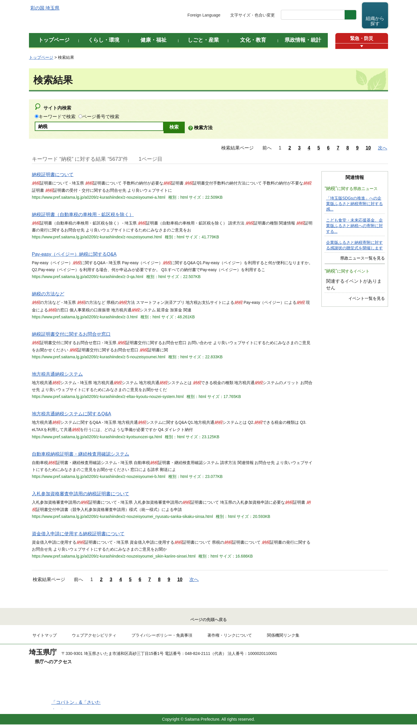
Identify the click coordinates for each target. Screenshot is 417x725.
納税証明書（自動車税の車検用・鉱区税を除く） (83, 214)
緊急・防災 (361, 38)
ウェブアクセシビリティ (94, 635)
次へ (382, 147)
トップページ (41, 57)
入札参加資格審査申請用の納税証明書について (80, 493)
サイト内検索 (57, 107)
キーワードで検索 (57, 116)
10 (368, 147)
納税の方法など (48, 293)
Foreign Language (203, 15)
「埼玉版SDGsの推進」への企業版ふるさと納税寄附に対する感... (354, 203)
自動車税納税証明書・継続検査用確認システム (80, 454)
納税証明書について (53, 174)
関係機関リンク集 (283, 635)
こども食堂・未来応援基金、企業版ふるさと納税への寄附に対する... (354, 225)
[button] (361, 46)
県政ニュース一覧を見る (362, 258)
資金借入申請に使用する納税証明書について (78, 533)
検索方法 (203, 127)
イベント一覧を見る (366, 298)
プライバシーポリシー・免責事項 (161, 635)
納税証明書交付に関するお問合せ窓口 (71, 334)
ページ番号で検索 (100, 116)
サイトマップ (44, 635)
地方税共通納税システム (57, 374)
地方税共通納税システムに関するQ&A (71, 413)
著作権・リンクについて (229, 635)
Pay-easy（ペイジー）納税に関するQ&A (74, 254)
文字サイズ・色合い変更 (252, 15)
